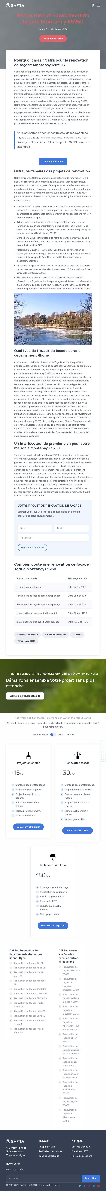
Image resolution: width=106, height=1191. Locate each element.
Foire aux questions (81, 1155)
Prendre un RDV (79, 1151)
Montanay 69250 (27, 641)
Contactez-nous (16, 1147)
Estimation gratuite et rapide (25, 695)
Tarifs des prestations (50, 1151)
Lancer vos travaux (53, 161)
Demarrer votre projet (28, 826)
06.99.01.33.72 (14, 1151)
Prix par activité (47, 1146)
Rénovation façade (28, 634)
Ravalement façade (56, 634)
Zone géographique (49, 1155)
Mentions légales (16, 1155)
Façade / (42, 29)
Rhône (78, 634)
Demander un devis (53, 38)
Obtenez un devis (80, 1146)
